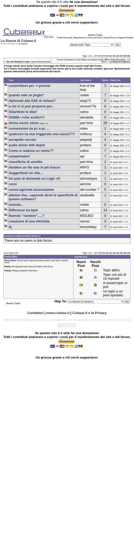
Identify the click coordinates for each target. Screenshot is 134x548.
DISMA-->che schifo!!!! (27, 117)
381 (110, 56)
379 (103, 56)
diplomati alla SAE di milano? (32, 101)
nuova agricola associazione (31, 189)
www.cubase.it (57, 313)
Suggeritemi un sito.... (26, 173)
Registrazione (80, 38)
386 (128, 56)
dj (10, 227)
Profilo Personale (64, 38)
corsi (13, 184)
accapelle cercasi (22, 139)
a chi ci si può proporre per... (31, 106)
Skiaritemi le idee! (23, 112)
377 (96, 56)
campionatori (19, 156)
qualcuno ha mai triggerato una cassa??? (42, 134)
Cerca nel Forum (94, 38)
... (93, 56)
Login (32, 62)
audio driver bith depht (27, 145)
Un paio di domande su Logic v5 (34, 178)
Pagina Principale (125, 38)
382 (114, 56)
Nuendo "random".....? (26, 216)
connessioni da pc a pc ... (29, 128)
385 (125, 56)
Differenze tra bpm (23, 210)
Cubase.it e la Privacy (89, 313)
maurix (24, 44)
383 (117, 56)
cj (19, 44)
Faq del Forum (110, 38)
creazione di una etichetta (29, 221)
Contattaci (35, 313)
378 (99, 56)
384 (121, 56)
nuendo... (16, 204)
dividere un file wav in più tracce (34, 167)
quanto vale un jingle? (26, 95)
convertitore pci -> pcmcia (29, 86)
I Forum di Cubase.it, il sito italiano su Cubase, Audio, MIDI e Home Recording (91, 60)
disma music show (23, 123)
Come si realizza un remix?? (31, 151)
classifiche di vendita (25, 162)
